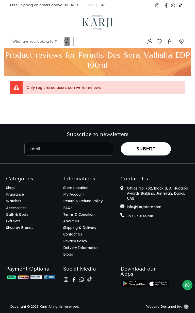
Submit (145, 149)
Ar (103, 5)
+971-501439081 (141, 216)
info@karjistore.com (144, 207)
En (91, 5)
